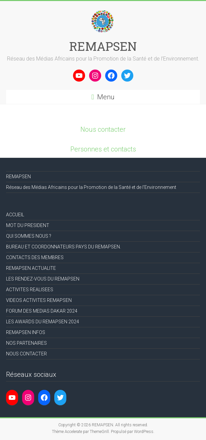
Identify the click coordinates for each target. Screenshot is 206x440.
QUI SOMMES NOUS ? (28, 236)
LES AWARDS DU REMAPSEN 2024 (42, 321)
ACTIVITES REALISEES (29, 289)
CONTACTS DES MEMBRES (35, 257)
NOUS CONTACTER (26, 353)
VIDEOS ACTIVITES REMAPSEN (39, 300)
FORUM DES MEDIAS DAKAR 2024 (41, 311)
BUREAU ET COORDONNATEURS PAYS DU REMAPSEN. (63, 246)
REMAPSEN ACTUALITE (31, 268)
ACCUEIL (15, 214)
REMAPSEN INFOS (25, 332)
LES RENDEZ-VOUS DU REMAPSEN (42, 279)
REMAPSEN (103, 46)
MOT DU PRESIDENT (27, 225)
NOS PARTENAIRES (26, 343)
